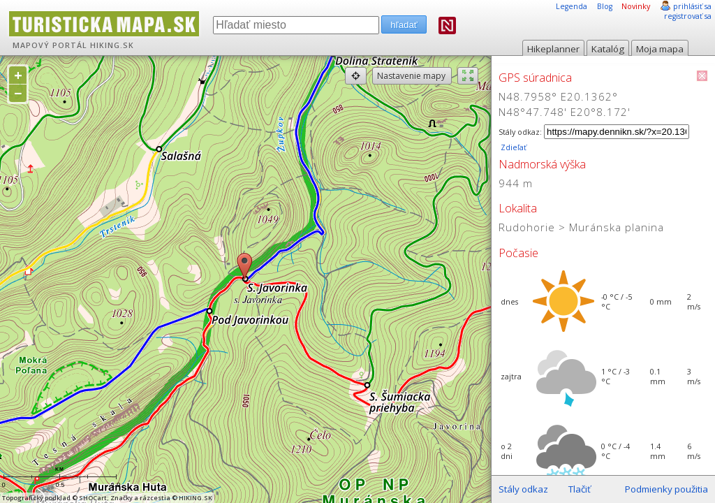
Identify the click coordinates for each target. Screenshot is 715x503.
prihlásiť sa (692, 6)
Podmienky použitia (666, 489)
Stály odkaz (523, 489)
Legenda (571, 6)
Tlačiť (579, 489)
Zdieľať (512, 147)
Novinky (635, 6)
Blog (604, 6)
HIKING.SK (112, 45)
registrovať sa (688, 16)
